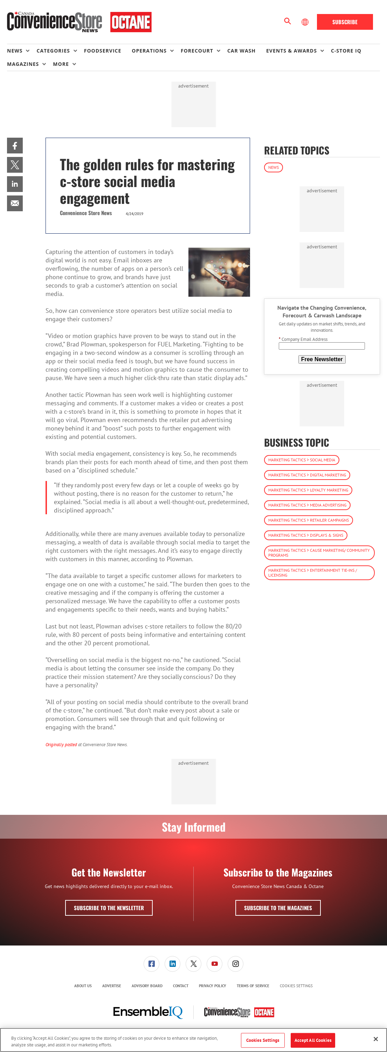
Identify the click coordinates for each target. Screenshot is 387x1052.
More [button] (61, 64)
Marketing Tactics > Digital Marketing (307, 474)
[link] (15, 145)
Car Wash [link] (241, 50)
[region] (193, 1040)
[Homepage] (79, 22)
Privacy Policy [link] (212, 985)
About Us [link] (83, 985)
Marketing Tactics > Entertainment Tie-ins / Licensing (312, 573)
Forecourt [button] (197, 50)
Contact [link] (180, 985)
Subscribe (345, 22)
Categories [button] (53, 50)
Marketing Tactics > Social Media (301, 459)
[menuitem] (21, 50)
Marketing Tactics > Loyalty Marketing (308, 490)
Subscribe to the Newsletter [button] (109, 908)
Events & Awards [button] (291, 50)
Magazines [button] (23, 64)
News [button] (14, 50)
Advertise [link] (111, 985)
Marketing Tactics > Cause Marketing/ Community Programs (319, 553)
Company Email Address (303, 339)
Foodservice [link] (103, 50)
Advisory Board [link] (147, 985)
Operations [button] (149, 50)
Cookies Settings (296, 986)
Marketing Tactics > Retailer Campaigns (308, 520)
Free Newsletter (322, 359)
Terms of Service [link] (253, 985)
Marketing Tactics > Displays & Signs (305, 535)
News (273, 167)
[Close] (375, 1039)
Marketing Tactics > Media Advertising (307, 505)
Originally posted (61, 744)
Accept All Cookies (313, 1040)
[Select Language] (306, 22)
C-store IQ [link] (346, 50)
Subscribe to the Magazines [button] (278, 908)
